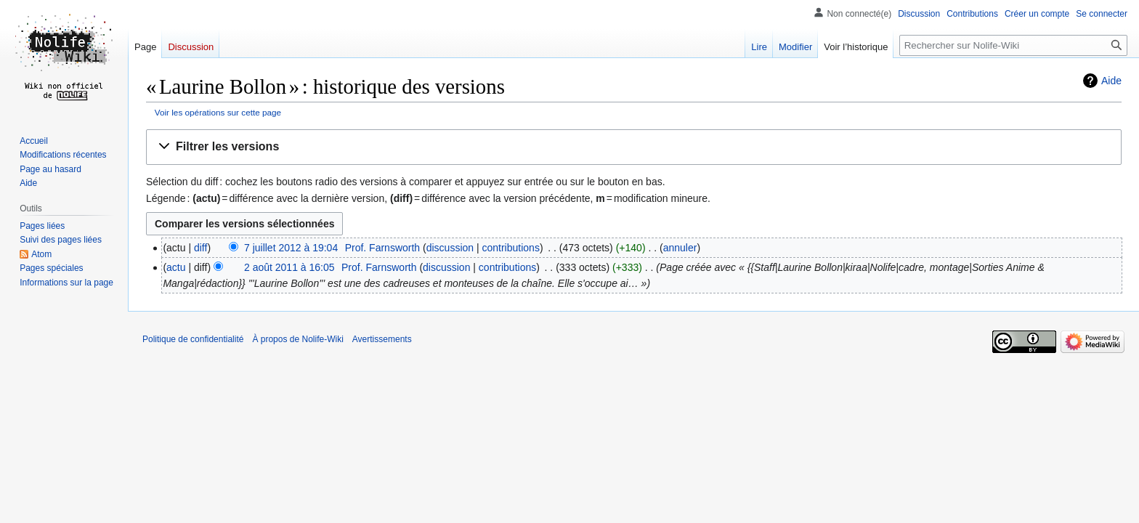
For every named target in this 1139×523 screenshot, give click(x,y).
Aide (1111, 80)
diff (200, 248)
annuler (680, 248)
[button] (633, 147)
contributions (511, 248)
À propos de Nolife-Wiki (297, 339)
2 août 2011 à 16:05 (289, 267)
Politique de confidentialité (192, 339)
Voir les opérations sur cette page (218, 112)
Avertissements (382, 339)
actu (175, 267)
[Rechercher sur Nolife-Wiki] (1013, 45)
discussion (450, 248)
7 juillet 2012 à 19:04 (291, 248)
